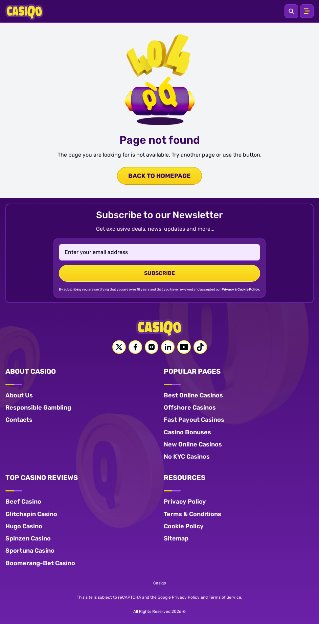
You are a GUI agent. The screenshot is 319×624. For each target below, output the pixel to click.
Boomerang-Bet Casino (40, 563)
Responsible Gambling (38, 407)
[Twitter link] (119, 347)
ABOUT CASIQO (30, 371)
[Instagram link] (151, 347)
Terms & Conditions (192, 514)
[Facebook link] (135, 347)
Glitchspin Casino (31, 514)
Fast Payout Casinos (194, 419)
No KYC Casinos (187, 456)
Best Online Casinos (193, 395)
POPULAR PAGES (192, 371)
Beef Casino (23, 501)
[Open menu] (307, 11)
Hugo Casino (23, 526)
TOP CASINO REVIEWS (41, 477)
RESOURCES (184, 477)
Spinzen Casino (28, 538)
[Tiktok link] (200, 347)
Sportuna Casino (29, 550)
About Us (19, 395)
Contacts (18, 419)
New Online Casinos (193, 444)
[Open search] (291, 11)
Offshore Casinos (190, 407)
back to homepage (159, 176)
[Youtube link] (184, 347)
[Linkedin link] (168, 347)
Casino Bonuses (187, 432)
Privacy (228, 289)
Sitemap (176, 538)
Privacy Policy (185, 501)
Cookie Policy (248, 289)
